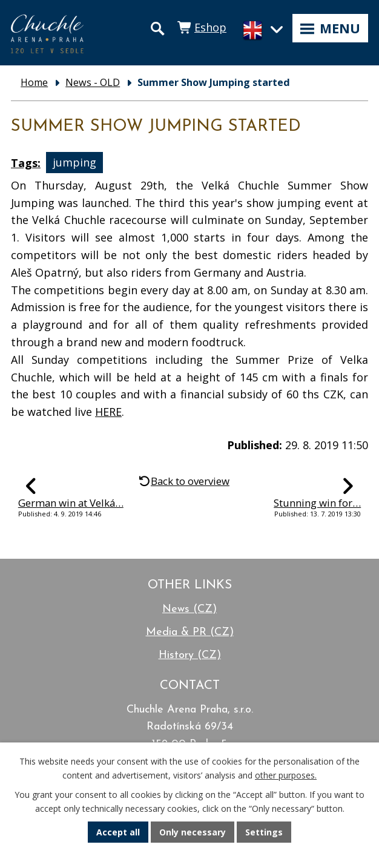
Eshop (210, 27)
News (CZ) (189, 609)
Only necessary (192, 832)
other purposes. (286, 775)
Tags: (26, 163)
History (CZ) (190, 655)
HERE (108, 411)
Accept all (118, 832)
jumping (74, 163)
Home (34, 82)
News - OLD (92, 82)
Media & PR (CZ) (190, 632)
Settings (264, 832)
